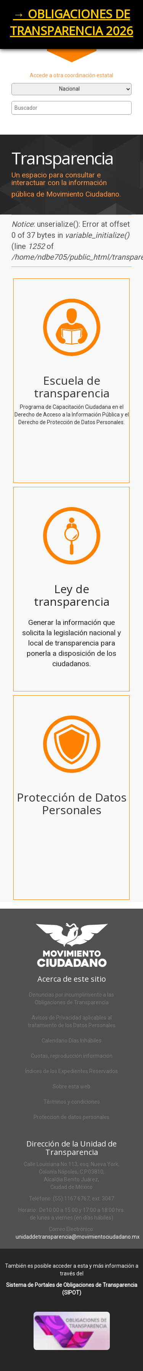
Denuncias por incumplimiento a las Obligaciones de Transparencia (71, 998)
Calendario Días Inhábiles (71, 1041)
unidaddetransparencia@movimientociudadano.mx (78, 1237)
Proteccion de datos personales (71, 1117)
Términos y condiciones (71, 1102)
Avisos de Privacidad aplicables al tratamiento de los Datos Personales (72, 1021)
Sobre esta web (71, 1086)
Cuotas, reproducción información (71, 1056)
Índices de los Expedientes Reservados (71, 1071)
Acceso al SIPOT (81, 1341)
